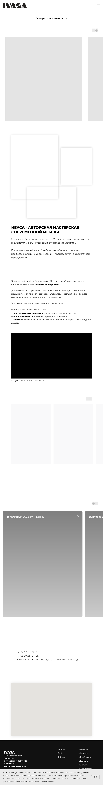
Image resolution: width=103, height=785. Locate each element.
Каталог (61, 749)
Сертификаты (85, 769)
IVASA (9, 752)
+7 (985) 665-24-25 (28, 656)
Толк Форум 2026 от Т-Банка (25, 516)
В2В (60, 753)
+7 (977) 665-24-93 (27, 652)
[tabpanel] (51, 561)
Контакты (83, 765)
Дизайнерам (85, 757)
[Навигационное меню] (98, 6)
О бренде (83, 753)
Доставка (83, 761)
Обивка (61, 757)
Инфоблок (84, 749)
